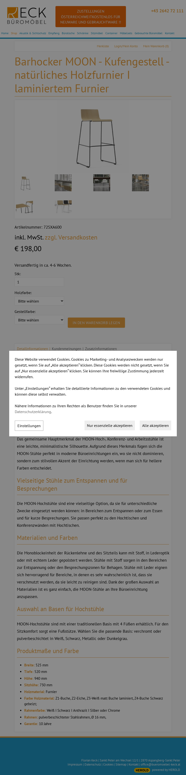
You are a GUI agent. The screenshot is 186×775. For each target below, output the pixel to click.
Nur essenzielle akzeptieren (109, 425)
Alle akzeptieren (155, 425)
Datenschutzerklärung (33, 411)
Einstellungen (29, 425)
